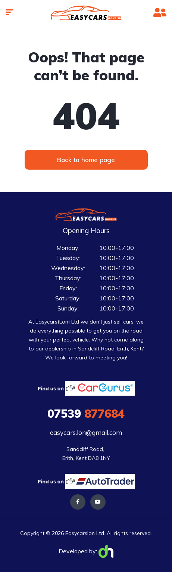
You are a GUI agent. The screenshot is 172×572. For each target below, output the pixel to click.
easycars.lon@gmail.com (86, 432)
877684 (86, 413)
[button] (86, 160)
